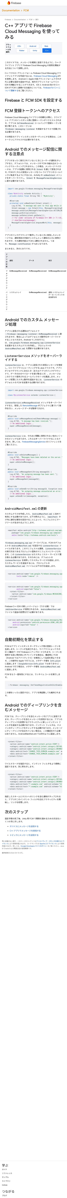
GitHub (4, 1185)
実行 (37, 20)
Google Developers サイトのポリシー (34, 846)
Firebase (8, 20)
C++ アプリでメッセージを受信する (25, 831)
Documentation (11, 10)
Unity (35, 50)
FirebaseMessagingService (34, 442)
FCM (26, 10)
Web (46, 46)
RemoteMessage (30, 405)
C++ (47, 50)
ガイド (4, 1169)
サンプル (5, 1177)
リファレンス (7, 1173)
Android (33, 46)
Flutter (21, 50)
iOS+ (19, 46)
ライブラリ (6, 1181)
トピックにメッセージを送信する (24, 835)
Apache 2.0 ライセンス (48, 844)
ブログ (4, 1195)
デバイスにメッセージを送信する (24, 826)
